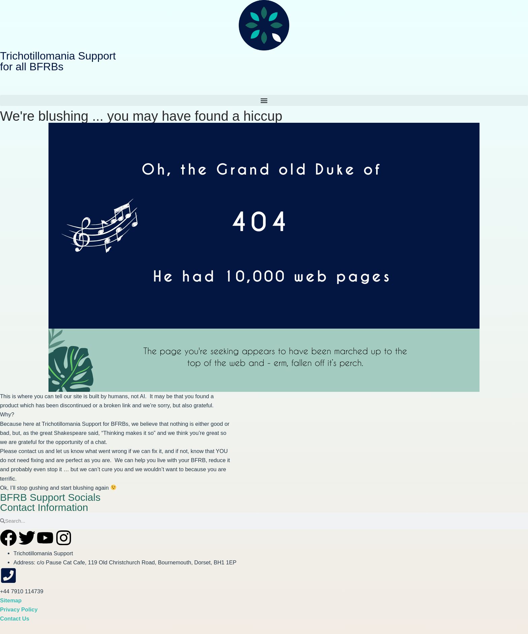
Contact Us (14, 619)
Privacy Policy (19, 609)
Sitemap (11, 600)
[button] (264, 100)
